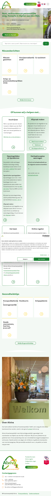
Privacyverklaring (23, 493)
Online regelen (29, 459)
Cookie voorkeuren (34, 493)
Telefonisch (38, 145)
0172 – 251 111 (17, 200)
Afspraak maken (30, 4)
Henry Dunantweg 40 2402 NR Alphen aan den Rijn (16, 28)
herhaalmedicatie (33, 175)
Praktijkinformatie (30, 457)
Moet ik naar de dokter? (38, 141)
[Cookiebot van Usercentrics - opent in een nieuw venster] (43, 236)
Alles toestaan (41, 259)
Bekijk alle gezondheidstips (25, 343)
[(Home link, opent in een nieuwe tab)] (10, 463)
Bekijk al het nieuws (25, 100)
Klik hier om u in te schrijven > (12, 137)
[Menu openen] (48, 4)
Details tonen (43, 255)
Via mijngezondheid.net (38, 148)
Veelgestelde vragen (30, 461)
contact (30, 429)
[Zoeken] (46, 43)
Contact (27, 463)
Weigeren (25, 259)
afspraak (8, 215)
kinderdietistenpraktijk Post (11, 271)
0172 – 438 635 (10, 169)
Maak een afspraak (10, 35)
